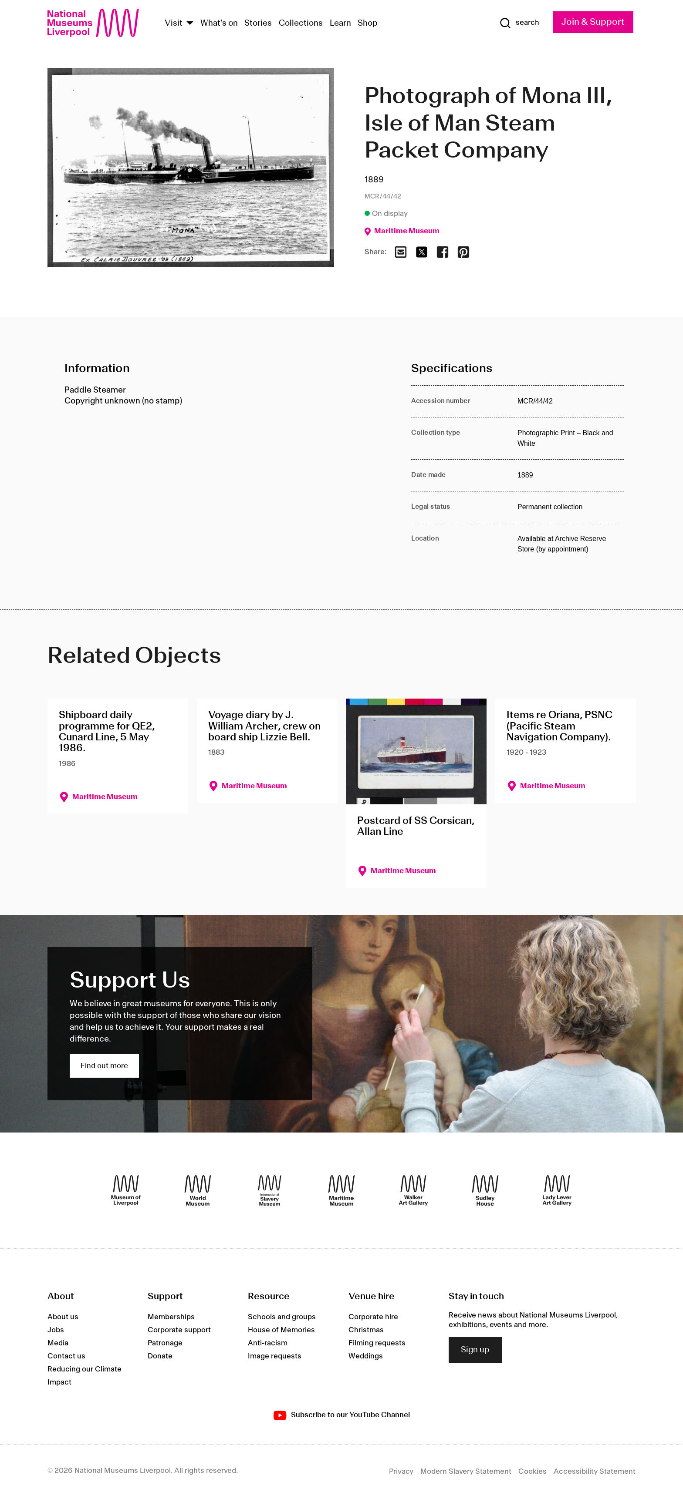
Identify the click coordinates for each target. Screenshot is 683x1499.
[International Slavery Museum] (270, 1190)
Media (57, 1343)
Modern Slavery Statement (465, 1471)
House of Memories (281, 1330)
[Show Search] (519, 23)
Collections (301, 23)
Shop (368, 23)
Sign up (475, 1350)
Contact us (66, 1356)
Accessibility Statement (595, 1471)
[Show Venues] (189, 23)
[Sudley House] (485, 1190)
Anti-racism (267, 1343)
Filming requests (377, 1343)
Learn (340, 23)
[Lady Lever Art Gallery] (557, 1190)
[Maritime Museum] (341, 1190)
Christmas (366, 1330)
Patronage (165, 1343)
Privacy (401, 1471)
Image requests (274, 1356)
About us (62, 1317)
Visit (174, 23)
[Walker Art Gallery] (413, 1190)
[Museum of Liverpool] (126, 1190)
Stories (258, 23)
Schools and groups (282, 1317)
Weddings (365, 1356)
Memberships (171, 1317)
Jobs (55, 1330)
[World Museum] (198, 1190)
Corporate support (179, 1330)
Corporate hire (373, 1317)
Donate (160, 1356)
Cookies (532, 1471)
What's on (219, 23)
